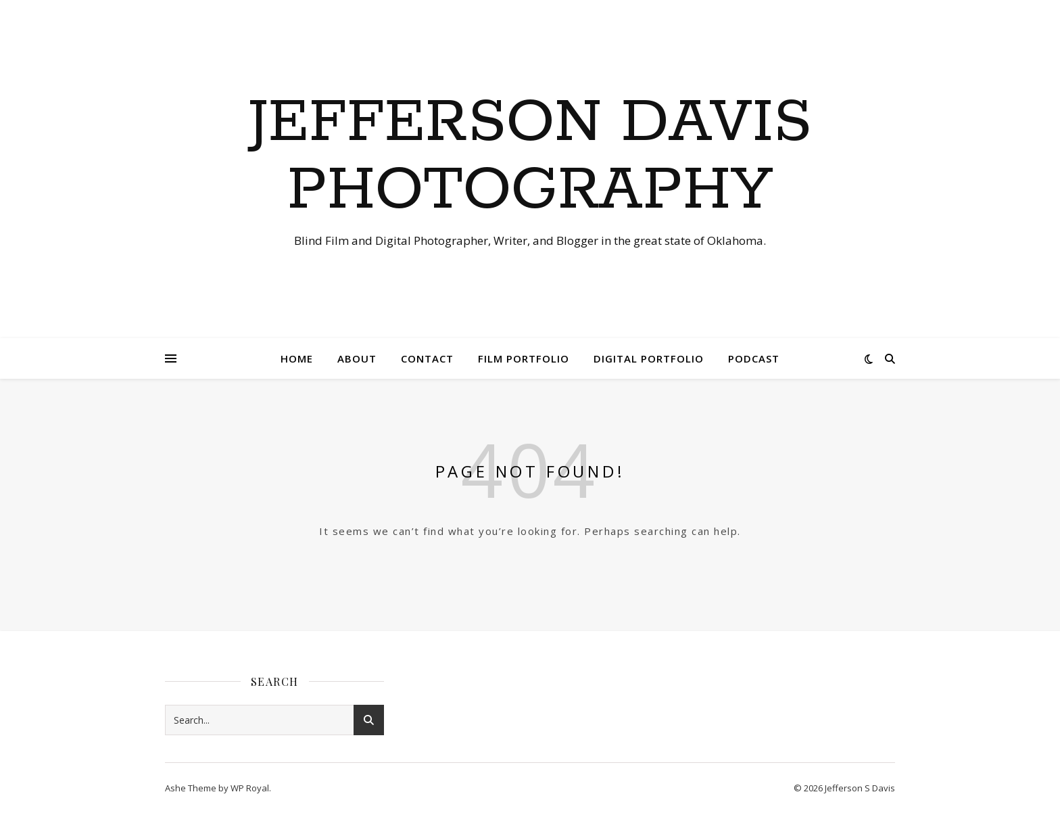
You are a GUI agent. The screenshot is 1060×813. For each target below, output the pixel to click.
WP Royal (250, 788)
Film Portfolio (523, 358)
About (357, 358)
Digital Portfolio (649, 358)
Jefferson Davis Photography (530, 157)
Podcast (753, 358)
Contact (427, 358)
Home (297, 358)
